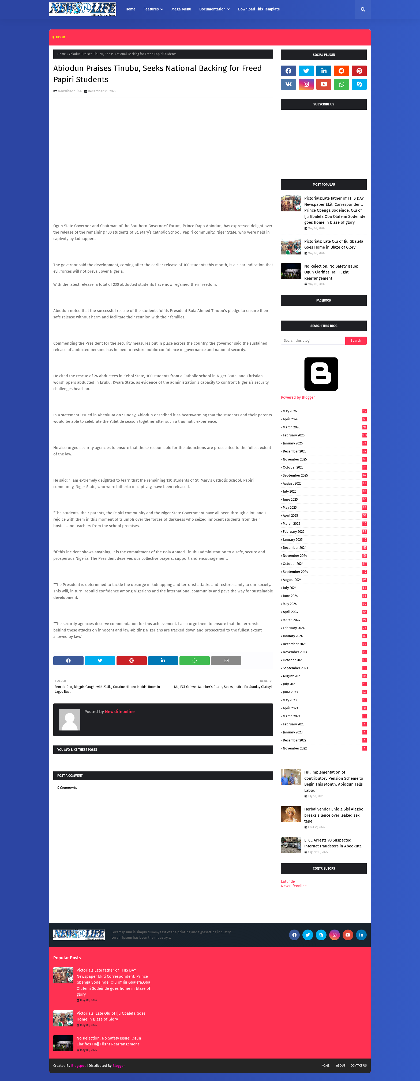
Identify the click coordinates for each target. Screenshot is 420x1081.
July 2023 (325, 684)
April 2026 (325, 419)
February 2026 (325, 435)
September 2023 (325, 668)
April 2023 (325, 708)
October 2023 (325, 660)
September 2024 (325, 572)
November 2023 (325, 652)
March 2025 (325, 524)
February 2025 (325, 532)
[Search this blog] (313, 341)
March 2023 (325, 716)
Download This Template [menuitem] (259, 9)
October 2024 (325, 564)
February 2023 (325, 724)
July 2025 (325, 491)
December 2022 (325, 740)
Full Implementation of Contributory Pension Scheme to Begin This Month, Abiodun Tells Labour (333, 781)
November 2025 (325, 459)
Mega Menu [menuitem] (181, 9)
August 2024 (325, 580)
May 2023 (325, 700)
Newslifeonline (70, 91)
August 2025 (325, 483)
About (340, 1065)
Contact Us (359, 1065)
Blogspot (78, 1066)
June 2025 (325, 499)
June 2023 (325, 692)
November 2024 (325, 556)
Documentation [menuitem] (212, 9)
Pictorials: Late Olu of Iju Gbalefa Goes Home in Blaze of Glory (333, 244)
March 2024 (325, 620)
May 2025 (325, 507)
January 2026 (325, 443)
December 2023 (325, 644)
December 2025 (325, 451)
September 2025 (325, 475)
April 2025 (325, 515)
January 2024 (325, 636)
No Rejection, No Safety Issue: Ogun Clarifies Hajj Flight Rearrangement (331, 272)
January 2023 (325, 732)
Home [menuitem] (131, 9)
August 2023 (325, 676)
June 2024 (325, 596)
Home (61, 54)
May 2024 (325, 604)
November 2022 (325, 748)
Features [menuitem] (151, 9)
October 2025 (325, 467)
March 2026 (325, 427)
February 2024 (325, 628)
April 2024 (325, 612)
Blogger (118, 1066)
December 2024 (325, 548)
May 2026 (325, 411)
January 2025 (325, 540)
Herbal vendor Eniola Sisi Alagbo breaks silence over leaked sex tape (333, 815)
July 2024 (325, 588)
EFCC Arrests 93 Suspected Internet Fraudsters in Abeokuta (333, 843)
